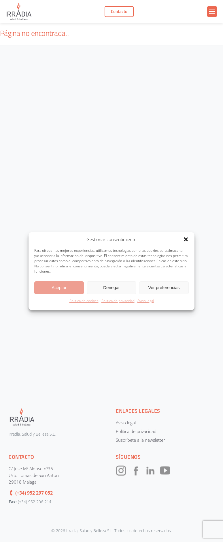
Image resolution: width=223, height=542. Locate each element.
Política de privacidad (118, 300)
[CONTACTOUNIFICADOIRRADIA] (110, 218)
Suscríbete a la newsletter (140, 440)
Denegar (111, 287)
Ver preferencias (163, 287)
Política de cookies (84, 300)
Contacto (119, 11)
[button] (186, 239)
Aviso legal (145, 300)
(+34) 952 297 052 (34, 493)
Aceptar (59, 287)
